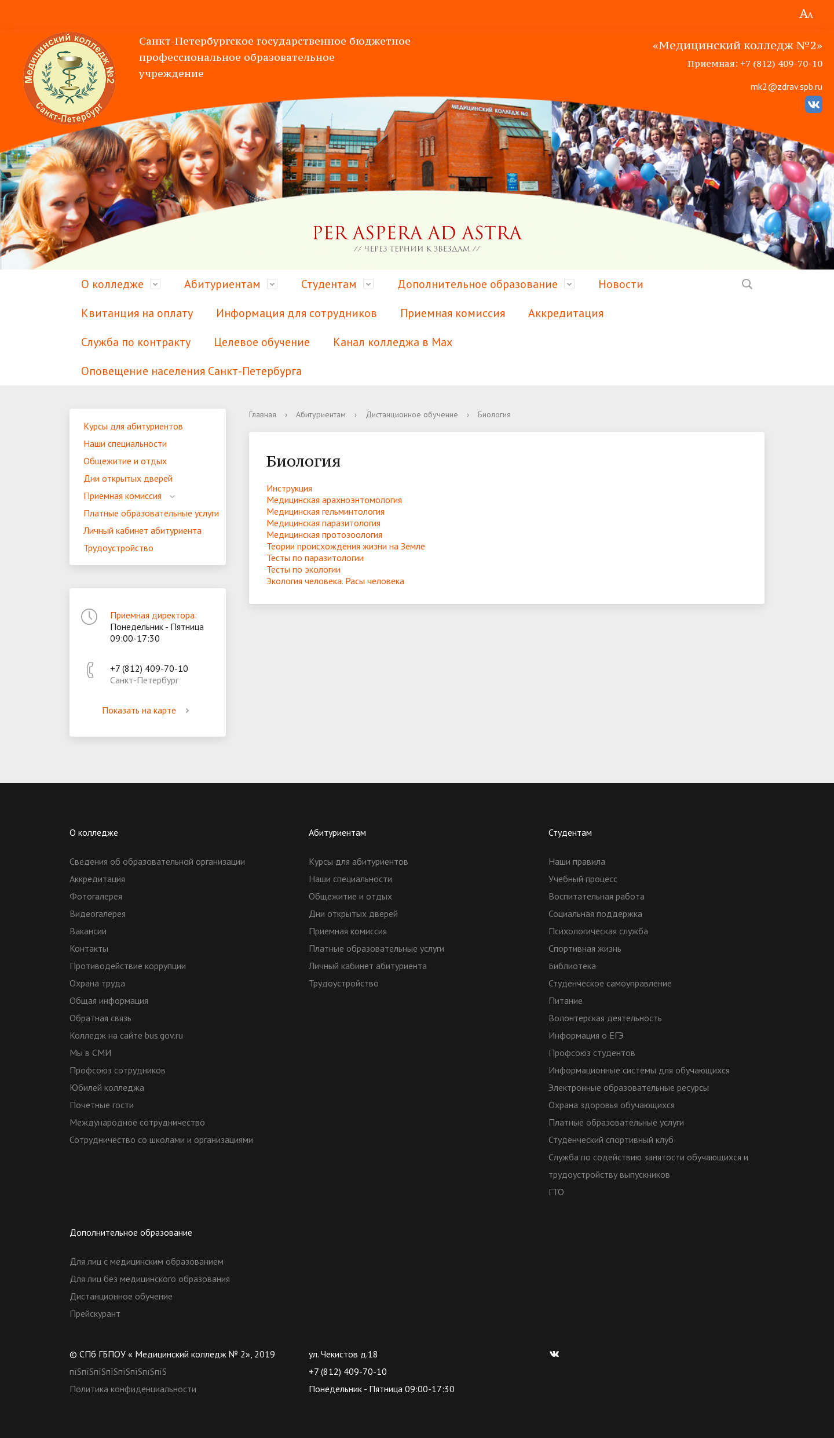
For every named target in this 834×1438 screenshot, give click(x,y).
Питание (565, 1000)
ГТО (556, 1191)
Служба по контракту (136, 342)
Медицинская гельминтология (325, 511)
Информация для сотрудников (296, 313)
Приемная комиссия (452, 313)
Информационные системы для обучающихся (639, 1070)
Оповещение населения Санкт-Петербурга (191, 370)
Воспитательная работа (596, 896)
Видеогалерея (98, 913)
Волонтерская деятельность (605, 1018)
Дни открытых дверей (128, 478)
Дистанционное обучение (411, 414)
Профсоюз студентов (591, 1052)
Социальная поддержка (595, 913)
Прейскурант (95, 1313)
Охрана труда (97, 983)
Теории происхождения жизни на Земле (345, 546)
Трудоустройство (118, 548)
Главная (262, 414)
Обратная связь (100, 1018)
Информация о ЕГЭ (586, 1035)
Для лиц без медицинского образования (150, 1278)
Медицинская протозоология (324, 534)
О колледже (112, 284)
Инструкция (289, 488)
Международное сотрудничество (137, 1122)
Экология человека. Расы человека (335, 581)
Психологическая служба (598, 931)
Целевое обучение (262, 342)
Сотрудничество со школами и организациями (161, 1139)
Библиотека (572, 965)
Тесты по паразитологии (315, 557)
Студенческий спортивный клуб (611, 1139)
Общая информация (109, 1000)
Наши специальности (125, 443)
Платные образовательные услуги (151, 513)
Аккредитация (565, 313)
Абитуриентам (222, 284)
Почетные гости (102, 1105)
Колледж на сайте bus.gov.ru (126, 1035)
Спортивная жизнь (584, 948)
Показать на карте (147, 710)
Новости (620, 284)
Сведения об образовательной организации (157, 861)
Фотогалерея (96, 896)
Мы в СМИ (90, 1052)
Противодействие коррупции (128, 965)
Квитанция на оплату (137, 313)
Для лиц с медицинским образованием (147, 1261)
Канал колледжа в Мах (392, 342)
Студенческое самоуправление (610, 983)
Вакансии (88, 931)
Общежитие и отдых (125, 461)
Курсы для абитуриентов (133, 426)
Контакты (89, 948)
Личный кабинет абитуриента (142, 530)
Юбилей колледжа (107, 1087)
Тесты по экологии (303, 569)
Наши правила (576, 861)
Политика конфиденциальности (133, 1389)
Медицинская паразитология (323, 523)
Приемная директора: (153, 615)
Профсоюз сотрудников (118, 1070)
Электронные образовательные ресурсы (628, 1087)
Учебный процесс (582, 878)
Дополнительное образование (477, 284)
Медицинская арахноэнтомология (334, 499)
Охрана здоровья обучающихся (611, 1105)
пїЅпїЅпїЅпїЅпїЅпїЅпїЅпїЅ (118, 1371)
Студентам (329, 284)
